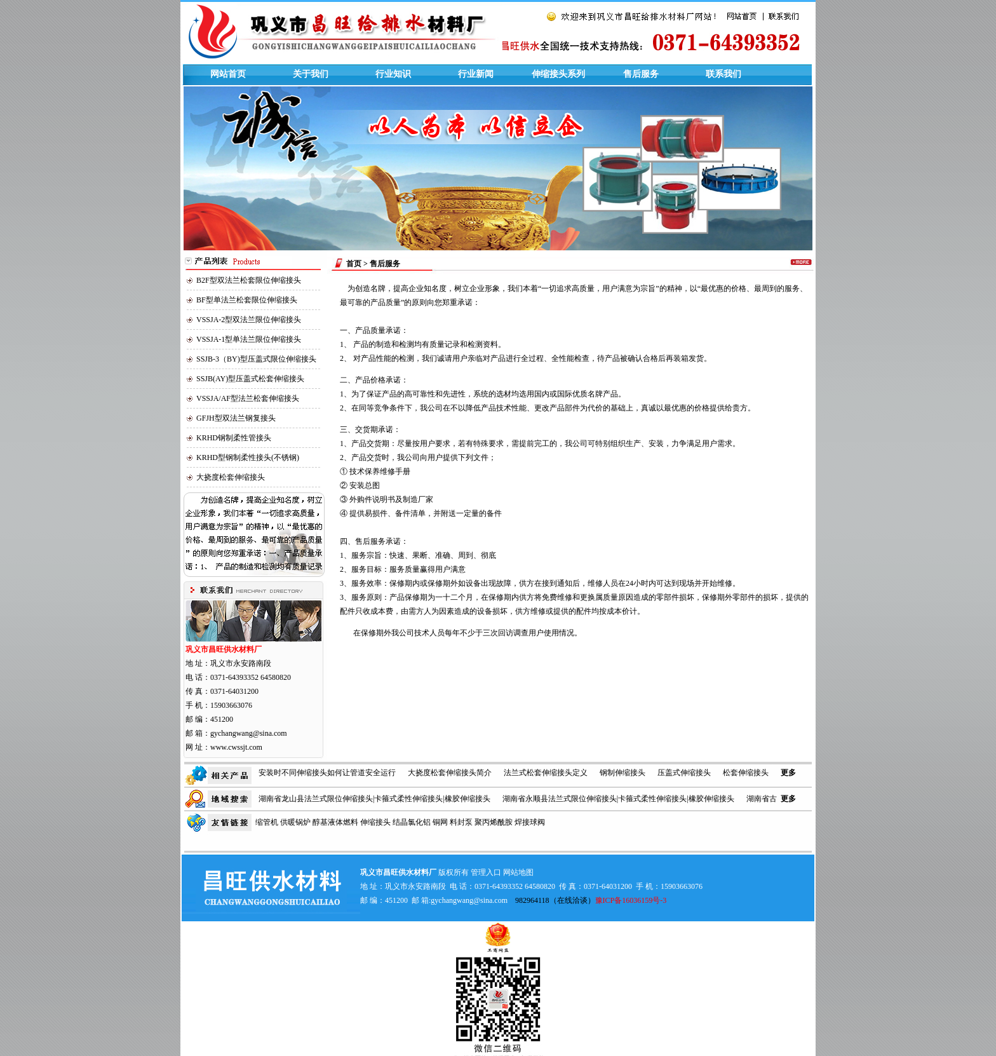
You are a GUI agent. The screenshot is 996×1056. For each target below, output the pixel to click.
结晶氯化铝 (412, 822)
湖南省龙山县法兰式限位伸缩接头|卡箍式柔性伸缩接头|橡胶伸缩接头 (374, 798)
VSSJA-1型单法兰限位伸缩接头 (248, 339)
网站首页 (228, 74)
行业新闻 (476, 74)
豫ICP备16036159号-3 (631, 900)
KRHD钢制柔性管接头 (233, 437)
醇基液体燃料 (335, 822)
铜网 (440, 822)
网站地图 (518, 872)
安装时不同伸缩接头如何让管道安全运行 (327, 772)
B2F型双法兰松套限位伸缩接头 (248, 280)
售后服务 (641, 74)
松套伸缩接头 (746, 772)
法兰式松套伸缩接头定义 (546, 772)
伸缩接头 (375, 822)
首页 (353, 263)
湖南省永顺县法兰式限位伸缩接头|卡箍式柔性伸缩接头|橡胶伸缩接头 (618, 798)
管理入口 (486, 872)
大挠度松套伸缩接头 (230, 477)
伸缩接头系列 (558, 74)
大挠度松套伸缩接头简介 (450, 772)
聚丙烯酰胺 (493, 822)
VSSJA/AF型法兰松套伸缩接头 (247, 398)
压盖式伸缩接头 (684, 772)
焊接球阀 (530, 822)
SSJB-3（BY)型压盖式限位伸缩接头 (256, 359)
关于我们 (310, 74)
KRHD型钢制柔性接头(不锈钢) (247, 457)
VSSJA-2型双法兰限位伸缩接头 (248, 319)
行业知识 (393, 74)
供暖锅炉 (295, 822)
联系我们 (723, 74)
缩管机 (266, 822)
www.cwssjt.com (236, 747)
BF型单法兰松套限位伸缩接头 (246, 299)
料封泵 (461, 822)
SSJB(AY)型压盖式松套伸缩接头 (250, 378)
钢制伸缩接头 (622, 772)
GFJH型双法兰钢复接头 (236, 418)
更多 (788, 772)
